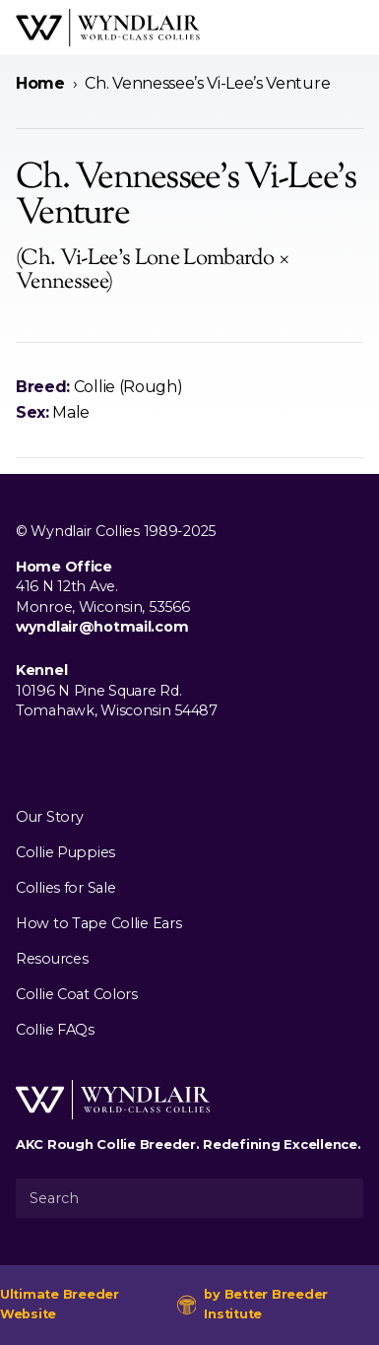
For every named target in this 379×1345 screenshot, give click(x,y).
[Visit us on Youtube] (90, 757)
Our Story (49, 817)
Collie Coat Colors (77, 994)
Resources (52, 959)
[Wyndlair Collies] (108, 27)
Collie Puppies (65, 852)
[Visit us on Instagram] (59, 757)
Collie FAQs (55, 1030)
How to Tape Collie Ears (98, 923)
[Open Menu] (355, 27)
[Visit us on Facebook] (27, 757)
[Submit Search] (340, 1198)
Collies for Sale (65, 888)
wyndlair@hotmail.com (102, 627)
